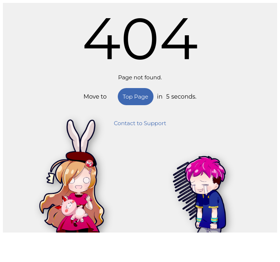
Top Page (135, 96)
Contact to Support (140, 123)
